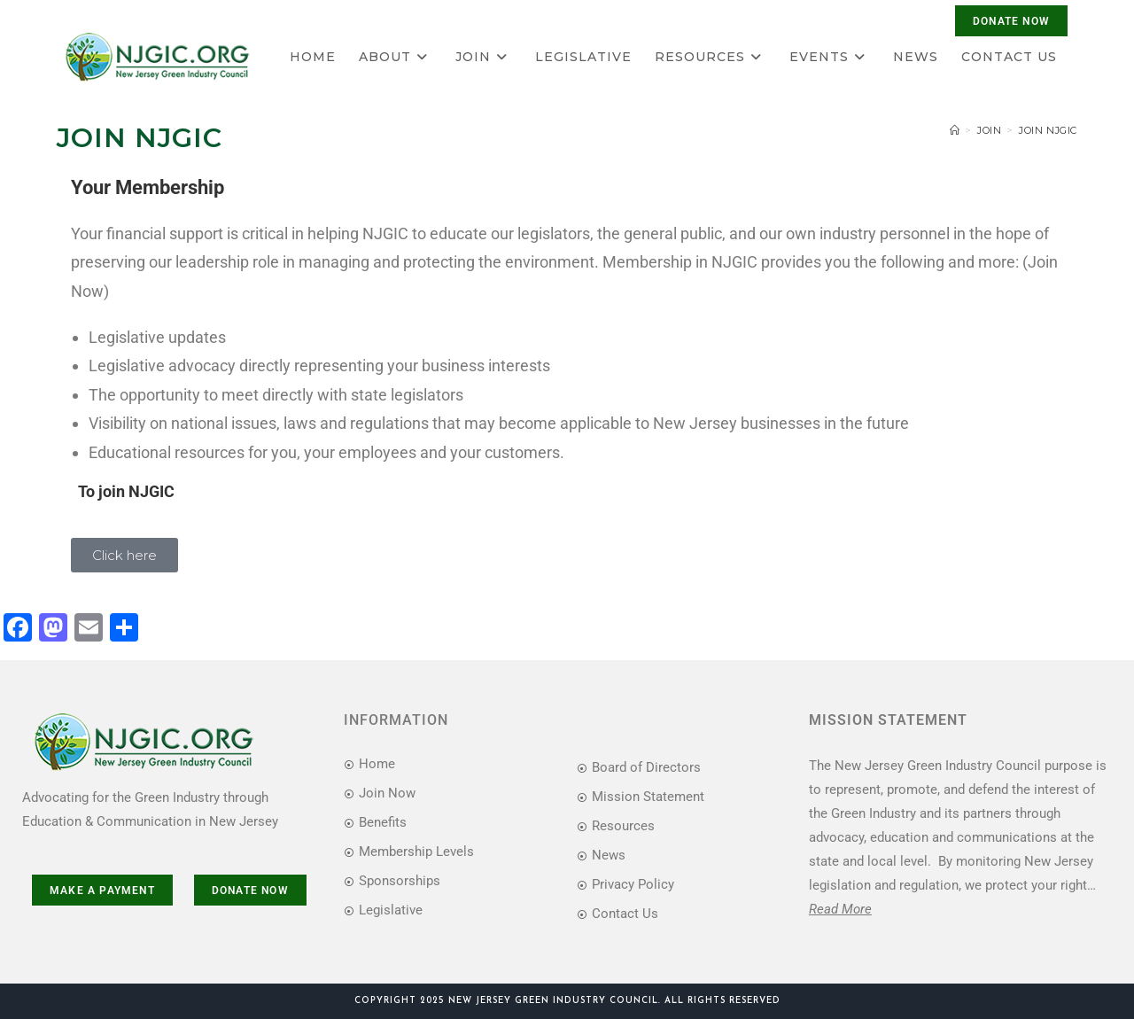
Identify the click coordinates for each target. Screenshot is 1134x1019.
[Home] (955, 130)
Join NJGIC (1048, 130)
